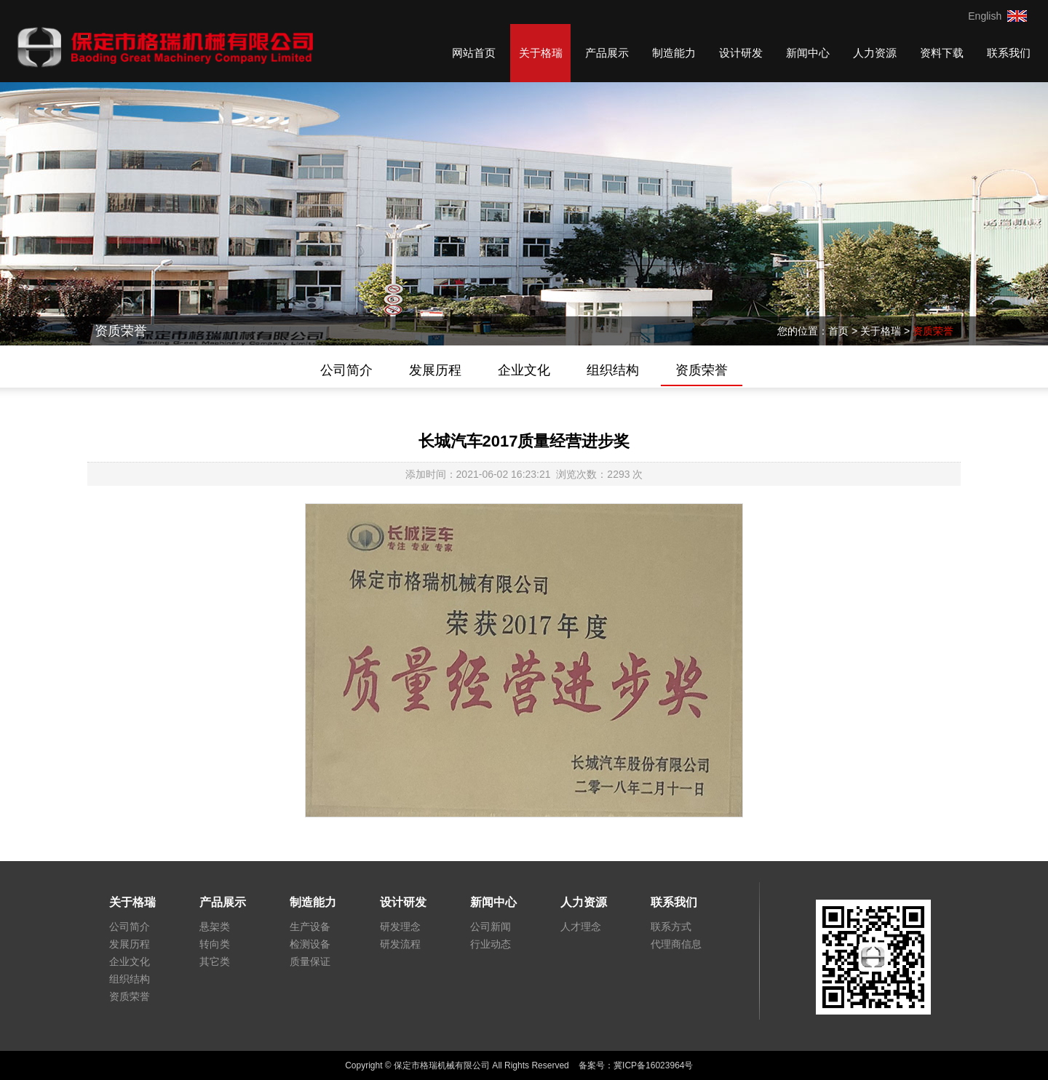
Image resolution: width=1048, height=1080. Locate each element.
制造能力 (674, 53)
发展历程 (435, 370)
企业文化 (524, 370)
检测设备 (310, 944)
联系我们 (1009, 53)
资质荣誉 (933, 331)
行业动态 (490, 944)
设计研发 (741, 53)
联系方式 (671, 926)
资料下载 (942, 53)
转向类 (214, 944)
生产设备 (310, 926)
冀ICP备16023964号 (658, 1065)
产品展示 (607, 53)
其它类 (214, 961)
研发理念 (400, 926)
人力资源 (875, 53)
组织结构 (613, 370)
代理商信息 (676, 944)
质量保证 (310, 961)
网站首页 (474, 53)
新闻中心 (808, 53)
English (984, 16)
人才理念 (580, 926)
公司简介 (346, 370)
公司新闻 (490, 926)
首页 (838, 331)
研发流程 (400, 944)
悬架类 (214, 926)
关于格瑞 (541, 53)
